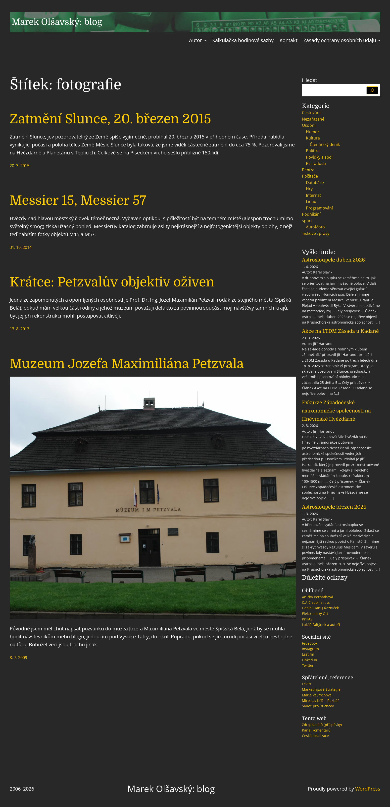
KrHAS (307, 619)
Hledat (309, 80)
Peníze (308, 170)
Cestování (311, 112)
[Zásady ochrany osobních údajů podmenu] (378, 40)
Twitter (308, 665)
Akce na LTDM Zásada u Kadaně (340, 331)
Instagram (310, 648)
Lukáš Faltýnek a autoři (321, 624)
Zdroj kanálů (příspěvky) (322, 724)
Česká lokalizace (315, 735)
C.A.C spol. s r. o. (316, 602)
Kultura (313, 138)
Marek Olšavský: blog (57, 22)
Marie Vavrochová (317, 695)
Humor (312, 131)
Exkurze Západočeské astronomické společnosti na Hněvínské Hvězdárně (336, 411)
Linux (311, 201)
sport (307, 220)
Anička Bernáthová (317, 597)
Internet (313, 195)
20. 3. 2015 (19, 165)
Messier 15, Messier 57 (78, 200)
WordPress (367, 788)
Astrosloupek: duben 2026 (333, 260)
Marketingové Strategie (321, 689)
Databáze (315, 182)
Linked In (309, 660)
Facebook (309, 643)
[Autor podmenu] (204, 40)
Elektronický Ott (315, 613)
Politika (313, 150)
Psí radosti (316, 163)
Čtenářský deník (325, 144)
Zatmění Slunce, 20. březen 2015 (110, 119)
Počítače (310, 176)
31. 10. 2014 (21, 247)
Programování (319, 208)
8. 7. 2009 (18, 657)
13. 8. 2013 (19, 329)
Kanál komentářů (316, 730)
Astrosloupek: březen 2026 (334, 507)
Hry (309, 189)
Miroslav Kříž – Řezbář (320, 700)
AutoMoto (315, 227)
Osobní (308, 125)
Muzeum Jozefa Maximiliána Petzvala (127, 363)
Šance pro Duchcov (318, 706)
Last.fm (308, 654)
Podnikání (311, 214)
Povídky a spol (319, 157)
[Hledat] (372, 90)
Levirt (306, 683)
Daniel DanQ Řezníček (320, 607)
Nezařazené (313, 119)
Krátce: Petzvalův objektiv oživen (112, 282)
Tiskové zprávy (315, 233)
